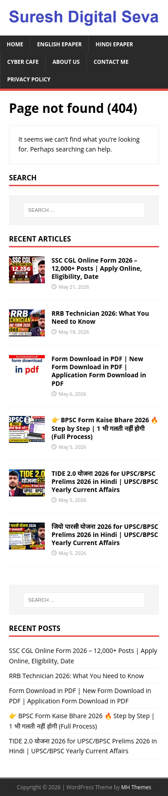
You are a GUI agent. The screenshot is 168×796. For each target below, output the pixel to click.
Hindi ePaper (114, 44)
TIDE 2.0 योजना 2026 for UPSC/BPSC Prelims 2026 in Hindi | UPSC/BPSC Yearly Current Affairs (105, 481)
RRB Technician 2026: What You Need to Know (100, 317)
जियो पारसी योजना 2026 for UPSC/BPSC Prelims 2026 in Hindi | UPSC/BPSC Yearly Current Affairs (105, 534)
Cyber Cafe (23, 62)
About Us (66, 62)
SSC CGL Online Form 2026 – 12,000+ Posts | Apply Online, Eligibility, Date (97, 268)
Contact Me (111, 62)
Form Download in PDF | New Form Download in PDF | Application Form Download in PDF (99, 371)
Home (15, 44)
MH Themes (136, 787)
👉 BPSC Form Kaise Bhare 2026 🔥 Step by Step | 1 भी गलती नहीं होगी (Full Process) (105, 428)
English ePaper (59, 44)
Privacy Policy (29, 79)
